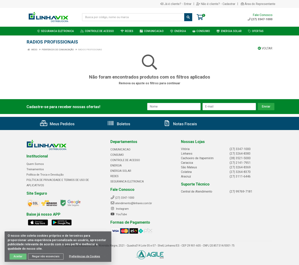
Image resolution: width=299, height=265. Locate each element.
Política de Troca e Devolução (45, 174)
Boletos (118, 124)
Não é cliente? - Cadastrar (215, 3)
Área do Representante (258, 3)
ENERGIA (116, 165)
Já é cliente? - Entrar (175, 3)
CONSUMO (117, 155)
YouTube (118, 214)
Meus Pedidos (57, 124)
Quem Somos (35, 164)
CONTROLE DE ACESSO (125, 160)
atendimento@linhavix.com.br (131, 203)
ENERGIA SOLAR (120, 171)
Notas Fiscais (180, 124)
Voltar (265, 48)
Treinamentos (35, 169)
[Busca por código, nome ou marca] (133, 17)
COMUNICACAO (120, 149)
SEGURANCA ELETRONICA (127, 181)
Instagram (119, 208)
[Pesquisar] (188, 17)
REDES (114, 176)
